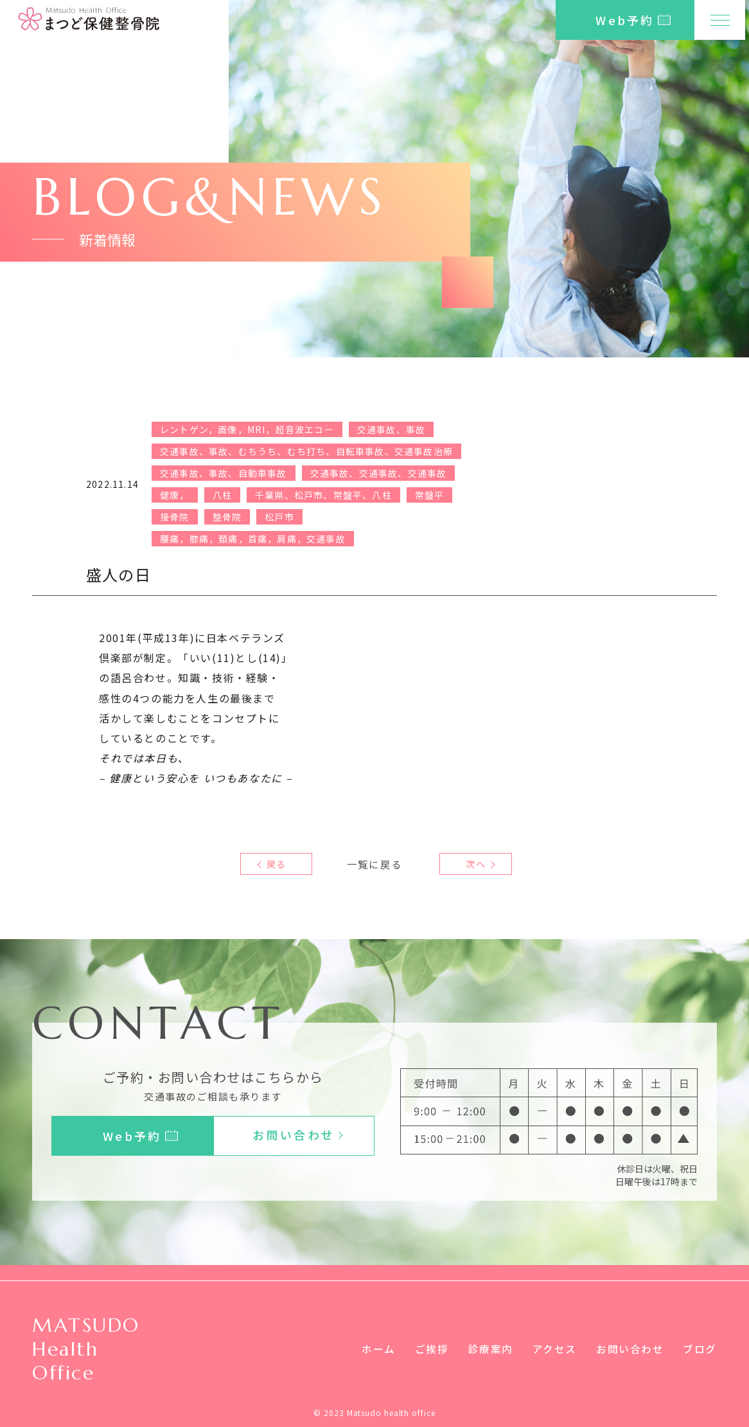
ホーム (378, 1348)
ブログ (700, 1348)
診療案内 (490, 1348)
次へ (472, 863)
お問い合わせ (630, 1348)
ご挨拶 (431, 1348)
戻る (276, 863)
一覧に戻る (374, 864)
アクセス (554, 1348)
